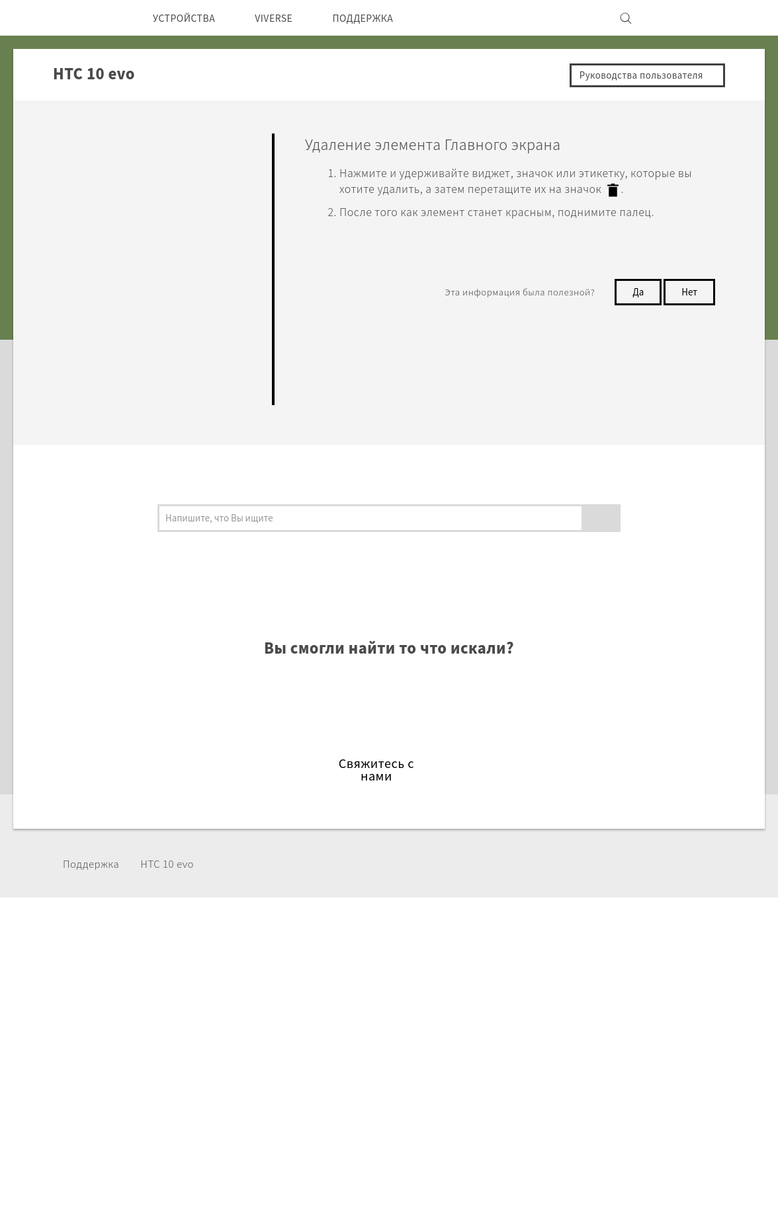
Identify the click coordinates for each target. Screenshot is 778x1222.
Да (634, 290)
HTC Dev (337, 991)
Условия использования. (635, 1156)
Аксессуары (245, 1045)
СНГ (109, 1022)
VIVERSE (287, 18)
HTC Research (350, 1009)
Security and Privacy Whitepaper (616, 1081)
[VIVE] (679, 18)
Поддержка (95, 863)
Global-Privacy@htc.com (565, 1188)
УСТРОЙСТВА (189, 18)
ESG (545, 991)
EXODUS (237, 1027)
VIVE (227, 1063)
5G (221, 991)
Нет (688, 290)
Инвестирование (578, 1009)
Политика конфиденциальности (616, 1027)
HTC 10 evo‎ (178, 863)
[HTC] (97, 18)
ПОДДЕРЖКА (385, 18)
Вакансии (559, 1063)
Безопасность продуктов (599, 1045)
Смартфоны (244, 1009)
